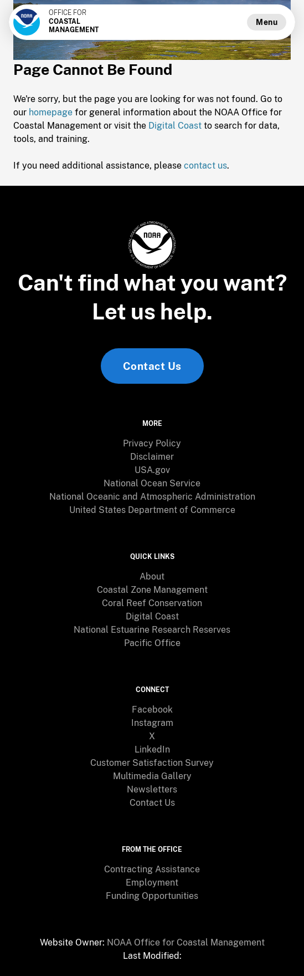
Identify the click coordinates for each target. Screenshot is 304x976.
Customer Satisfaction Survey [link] (152, 763)
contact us (205, 165)
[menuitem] (152, 443)
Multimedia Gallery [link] (152, 776)
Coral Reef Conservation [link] (152, 603)
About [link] (152, 576)
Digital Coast (175, 125)
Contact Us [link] (152, 366)
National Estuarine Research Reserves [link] (152, 629)
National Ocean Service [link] (152, 483)
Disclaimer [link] (152, 456)
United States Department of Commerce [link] (152, 510)
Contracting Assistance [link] (152, 869)
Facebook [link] (152, 709)
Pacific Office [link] (152, 643)
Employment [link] (152, 882)
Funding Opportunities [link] (152, 896)
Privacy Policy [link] (152, 443)
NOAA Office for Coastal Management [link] (186, 942)
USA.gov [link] (152, 470)
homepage (51, 112)
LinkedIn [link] (152, 749)
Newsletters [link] (152, 789)
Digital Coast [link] (152, 616)
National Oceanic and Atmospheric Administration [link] (152, 496)
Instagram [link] (152, 723)
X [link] (152, 736)
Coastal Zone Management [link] (152, 589)
